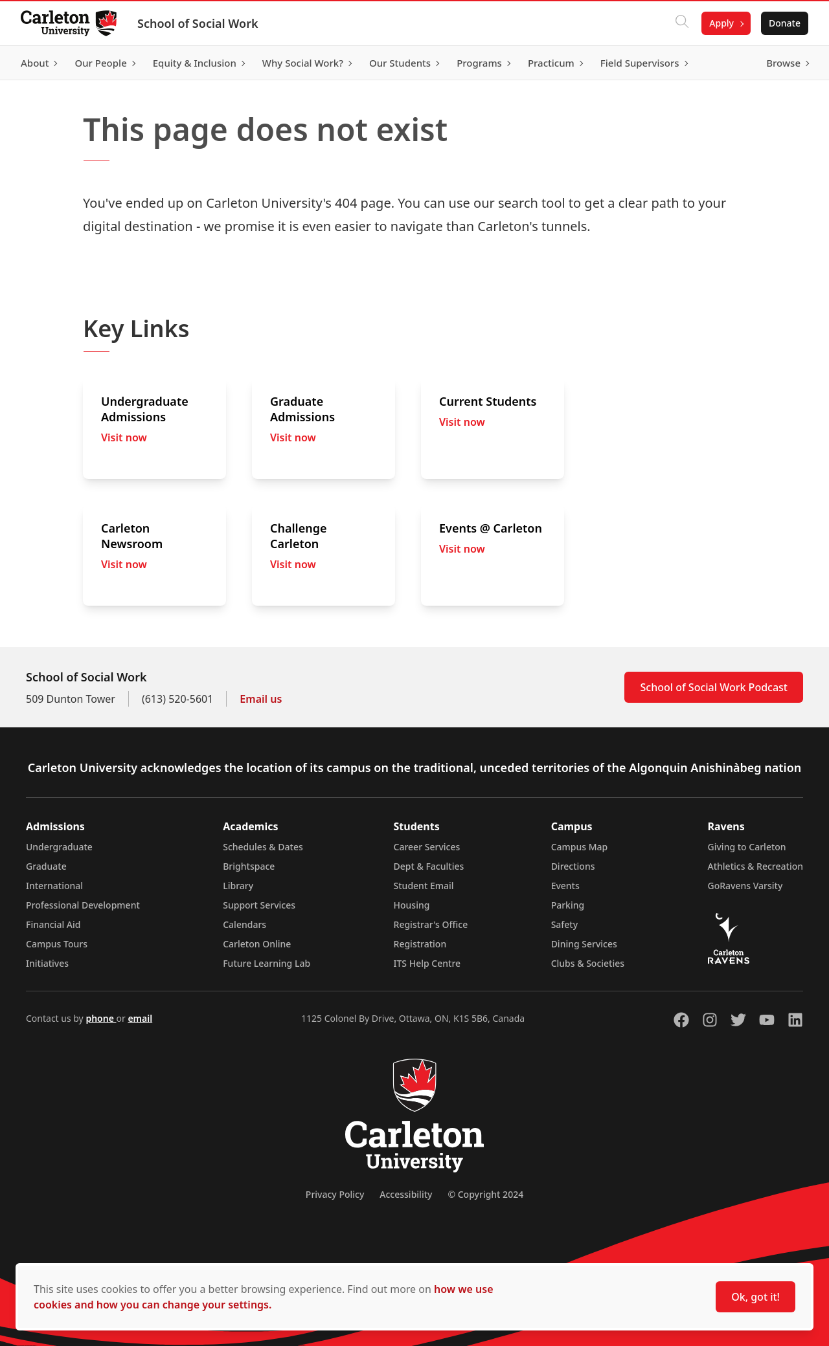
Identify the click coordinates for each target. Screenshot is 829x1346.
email (140, 1018)
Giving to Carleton (747, 847)
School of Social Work (197, 23)
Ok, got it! (755, 1297)
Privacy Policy (335, 1194)
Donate (785, 23)
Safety (564, 924)
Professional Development (83, 905)
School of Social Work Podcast (714, 687)
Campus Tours (56, 944)
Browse (783, 62)
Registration (420, 944)
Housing (412, 905)
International (54, 885)
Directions (573, 866)
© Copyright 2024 (485, 1194)
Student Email (424, 885)
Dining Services (584, 944)
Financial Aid (53, 924)
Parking (568, 905)
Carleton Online (257, 944)
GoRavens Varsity (745, 885)
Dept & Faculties (429, 866)
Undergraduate (59, 847)
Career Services (427, 847)
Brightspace (249, 866)
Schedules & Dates (263, 847)
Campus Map (579, 847)
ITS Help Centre (427, 963)
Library (238, 885)
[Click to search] (682, 23)
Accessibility (406, 1194)
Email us (261, 699)
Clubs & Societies (587, 963)
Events (565, 885)
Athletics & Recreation (755, 866)
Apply (721, 23)
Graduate (46, 866)
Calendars (244, 924)
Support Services (259, 905)
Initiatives (47, 963)
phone (100, 1018)
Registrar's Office (431, 924)
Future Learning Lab (266, 963)
